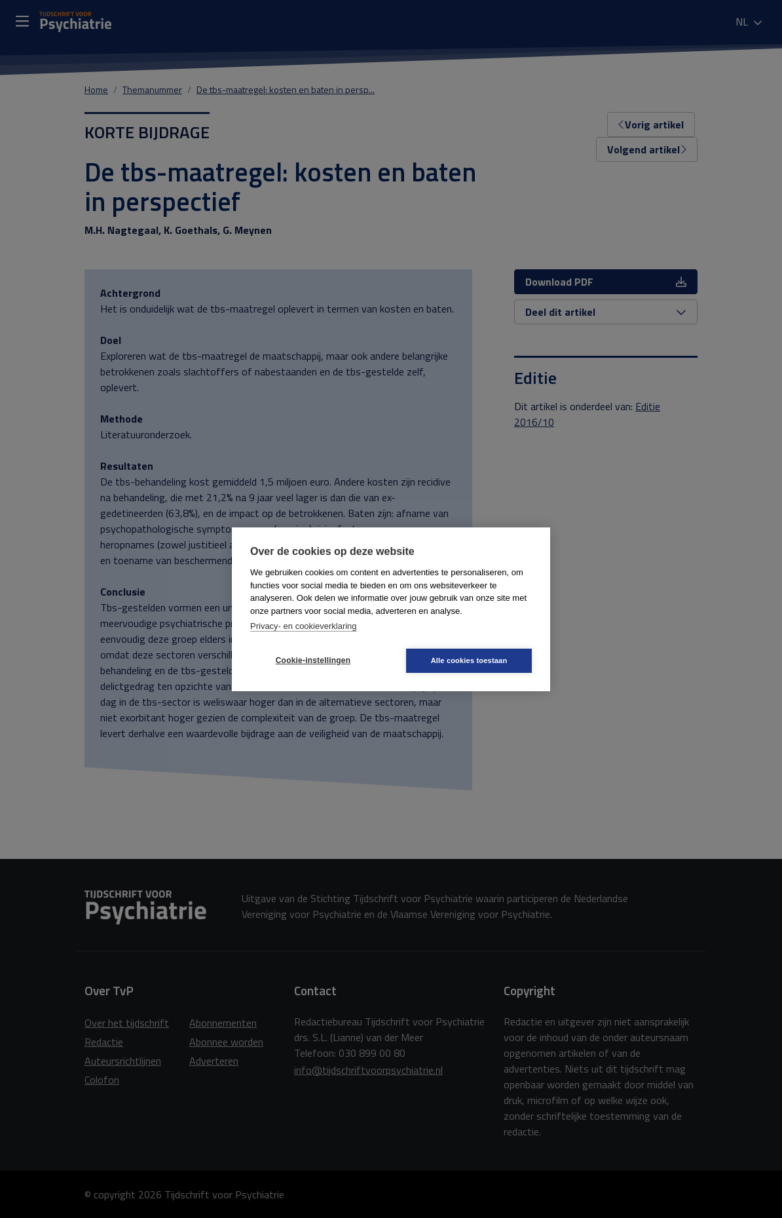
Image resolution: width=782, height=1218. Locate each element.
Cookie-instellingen (313, 660)
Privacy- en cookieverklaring (303, 626)
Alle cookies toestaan (469, 660)
